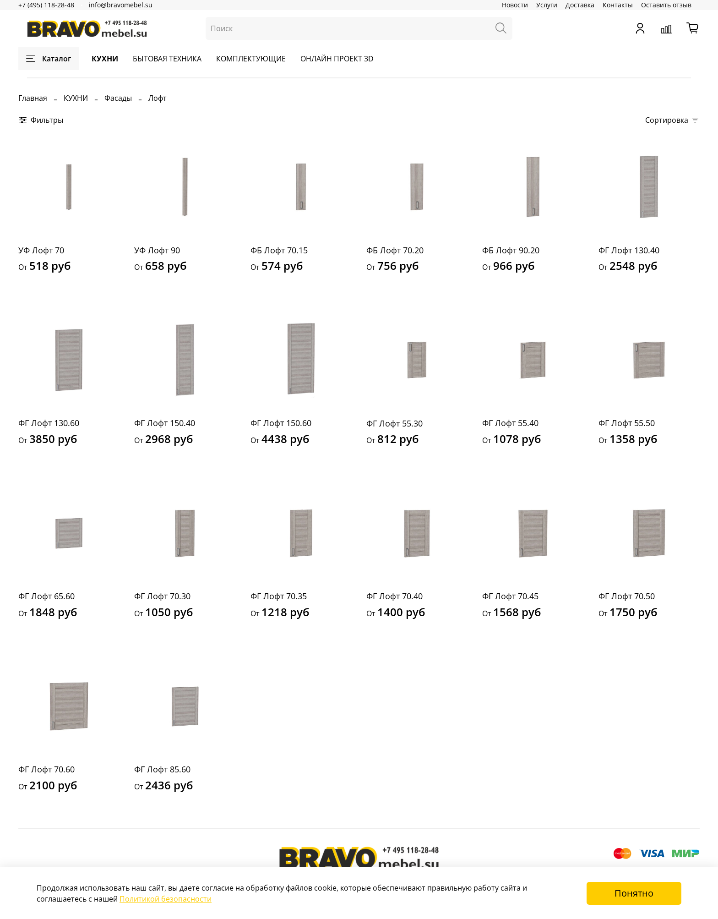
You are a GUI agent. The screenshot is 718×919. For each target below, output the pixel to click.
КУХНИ (105, 59)
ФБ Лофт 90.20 (510, 250)
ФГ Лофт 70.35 (278, 596)
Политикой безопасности (166, 899)
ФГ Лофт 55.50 (626, 422)
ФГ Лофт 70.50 (626, 596)
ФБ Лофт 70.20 (395, 250)
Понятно (634, 893)
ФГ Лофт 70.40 (394, 596)
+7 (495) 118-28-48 (46, 4)
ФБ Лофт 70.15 (279, 250)
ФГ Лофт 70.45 (510, 596)
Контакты (618, 4)
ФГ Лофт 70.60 (46, 769)
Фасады (118, 98)
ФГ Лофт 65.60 (46, 596)
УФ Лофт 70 (41, 250)
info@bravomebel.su (120, 4)
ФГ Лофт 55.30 (394, 423)
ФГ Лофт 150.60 (280, 422)
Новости (515, 4)
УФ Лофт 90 (157, 250)
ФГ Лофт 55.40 (510, 422)
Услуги (546, 4)
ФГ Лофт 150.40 (164, 422)
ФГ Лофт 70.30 (162, 596)
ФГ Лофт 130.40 (628, 250)
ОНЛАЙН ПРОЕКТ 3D (337, 59)
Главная (32, 98)
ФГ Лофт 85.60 (162, 769)
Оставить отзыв (666, 4)
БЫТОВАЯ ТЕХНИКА (167, 59)
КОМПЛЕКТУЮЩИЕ (251, 59)
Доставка (580, 4)
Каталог (48, 59)
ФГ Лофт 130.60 (48, 422)
